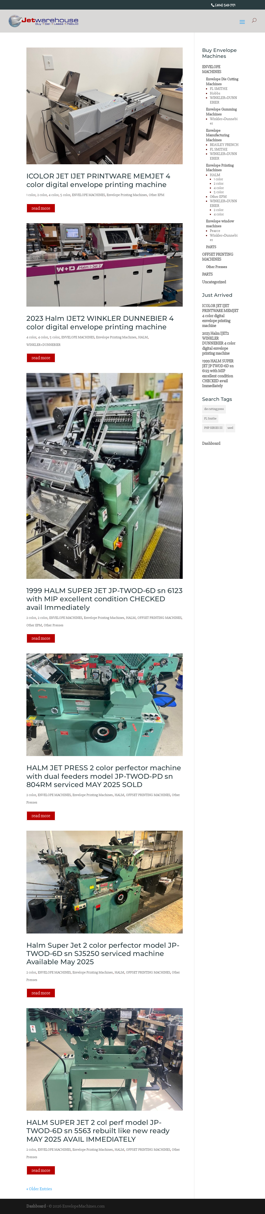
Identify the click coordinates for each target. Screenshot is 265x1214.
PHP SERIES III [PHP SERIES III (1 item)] (213, 428)
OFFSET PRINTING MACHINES (159, 618)
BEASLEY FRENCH (224, 145)
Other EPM (156, 195)
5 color (65, 195)
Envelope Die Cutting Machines (222, 81)
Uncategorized (214, 282)
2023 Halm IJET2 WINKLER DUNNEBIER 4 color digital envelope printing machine (100, 322)
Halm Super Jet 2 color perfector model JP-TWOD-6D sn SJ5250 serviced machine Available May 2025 (102, 953)
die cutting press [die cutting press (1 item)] (214, 409)
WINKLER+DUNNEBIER (43, 345)
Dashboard (211, 443)
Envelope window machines (220, 223)
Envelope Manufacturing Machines (217, 135)
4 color (53, 195)
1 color (30, 195)
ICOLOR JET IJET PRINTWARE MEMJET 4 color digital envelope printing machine (98, 180)
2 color (42, 195)
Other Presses (53, 625)
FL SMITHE (218, 89)
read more (41, 208)
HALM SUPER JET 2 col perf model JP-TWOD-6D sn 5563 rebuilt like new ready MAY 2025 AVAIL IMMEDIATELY (98, 1130)
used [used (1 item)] (230, 428)
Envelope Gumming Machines (221, 111)
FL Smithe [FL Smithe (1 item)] (210, 419)
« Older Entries (39, 1189)
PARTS (211, 247)
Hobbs (215, 93)
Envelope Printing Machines (127, 195)
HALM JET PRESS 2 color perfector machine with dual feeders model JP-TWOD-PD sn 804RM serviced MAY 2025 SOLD (103, 776)
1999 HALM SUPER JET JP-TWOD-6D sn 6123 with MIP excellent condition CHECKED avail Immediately (104, 599)
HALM (143, 337)
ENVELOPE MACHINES (88, 195)
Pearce (215, 231)
